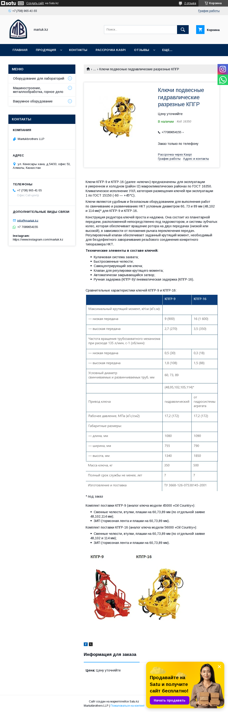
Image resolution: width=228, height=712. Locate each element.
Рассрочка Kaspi (111, 50)
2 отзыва (190, 3)
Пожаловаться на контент (127, 705)
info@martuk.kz (27, 220)
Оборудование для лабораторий (38, 78)
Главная (20, 50)
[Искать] (183, 29)
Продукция (46, 50)
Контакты (78, 50)
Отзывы (141, 50)
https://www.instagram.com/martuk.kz (38, 239)
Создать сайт (35, 3)
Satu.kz (134, 701)
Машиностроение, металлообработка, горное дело (38, 90)
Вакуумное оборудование (33, 101)
